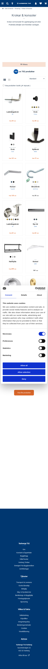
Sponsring (24, 602)
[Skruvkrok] (35, 173)
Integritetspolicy (24, 622)
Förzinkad (33, 182)
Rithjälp (24, 589)
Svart (13, 182)
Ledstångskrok (13, 112)
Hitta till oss (23, 655)
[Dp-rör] (35, 211)
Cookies (24, 628)
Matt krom (36, 219)
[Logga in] (35, 3)
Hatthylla (13, 260)
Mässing (36, 107)
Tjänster (24, 576)
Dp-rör (35, 224)
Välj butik (26, 86)
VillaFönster (24, 559)
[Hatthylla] (12, 248)
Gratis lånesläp (24, 586)
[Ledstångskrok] (12, 98)
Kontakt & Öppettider (24, 553)
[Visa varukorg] (45, 3)
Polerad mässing (11, 219)
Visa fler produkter (24, 393)
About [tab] (39, 295)
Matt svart (34, 107)
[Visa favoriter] (40, 3)
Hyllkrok (35, 149)
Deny (24, 379)
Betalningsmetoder (24, 625)
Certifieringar (24, 569)
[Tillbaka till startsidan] (24, 3)
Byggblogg (24, 556)
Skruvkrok (35, 187)
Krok (35, 112)
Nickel (9, 219)
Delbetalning (24, 615)
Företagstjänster (24, 598)
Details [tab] (24, 295)
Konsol (13, 187)
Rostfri (38, 107)
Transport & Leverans (24, 582)
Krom (34, 219)
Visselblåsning (24, 631)
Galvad (11, 182)
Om (24, 549)
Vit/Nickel (14, 257)
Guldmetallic (7, 219)
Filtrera (24, 64)
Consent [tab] (8, 295)
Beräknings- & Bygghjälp (24, 595)
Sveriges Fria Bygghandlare (24, 566)
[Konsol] (12, 173)
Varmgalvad (18, 219)
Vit (37, 182)
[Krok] (35, 98)
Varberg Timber (24, 562)
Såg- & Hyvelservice (24, 592)
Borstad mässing (32, 107)
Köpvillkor (24, 618)
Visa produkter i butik (12, 86)
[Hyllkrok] (35, 136)
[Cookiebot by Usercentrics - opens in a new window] (35, 288)
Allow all (24, 365)
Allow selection (24, 372)
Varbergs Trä (24, 543)
